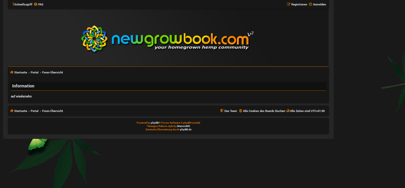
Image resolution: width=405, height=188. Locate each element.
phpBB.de (185, 129)
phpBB (155, 122)
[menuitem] (38, 4)
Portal (34, 72)
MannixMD (183, 126)
